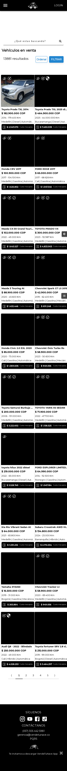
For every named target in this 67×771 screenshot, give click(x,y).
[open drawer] (5, 5)
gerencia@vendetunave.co (33, 736)
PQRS (33, 740)
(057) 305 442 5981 (33, 732)
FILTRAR (56, 35)
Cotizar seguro (17, 77)
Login (58, 5)
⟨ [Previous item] (11, 688)
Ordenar (41, 35)
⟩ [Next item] (54, 688)
